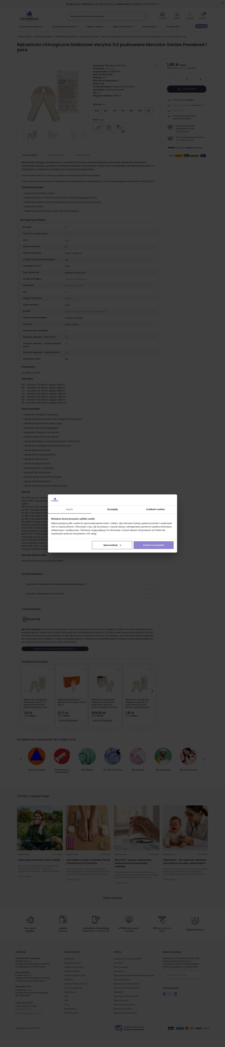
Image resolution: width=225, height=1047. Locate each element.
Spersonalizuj (112, 545)
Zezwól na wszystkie (153, 545)
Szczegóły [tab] (112, 509)
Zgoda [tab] (69, 509)
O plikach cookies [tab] (155, 509)
